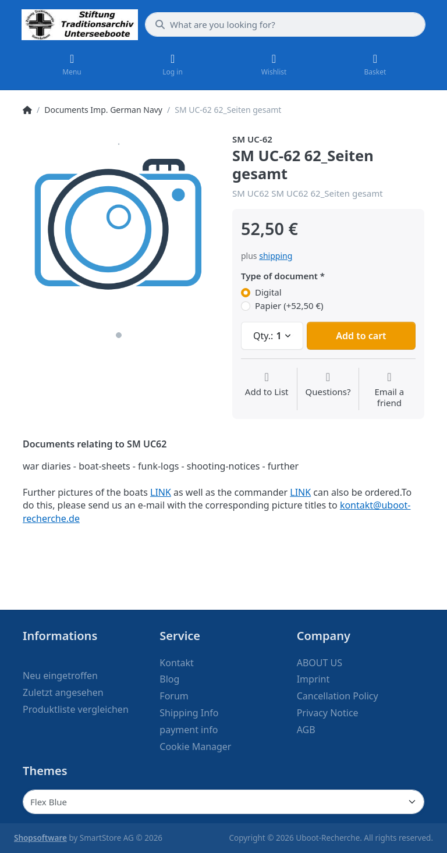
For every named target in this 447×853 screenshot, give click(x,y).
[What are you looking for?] (285, 24)
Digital (268, 292)
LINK (160, 492)
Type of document (279, 276)
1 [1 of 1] (119, 335)
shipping (275, 255)
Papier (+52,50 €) (289, 305)
